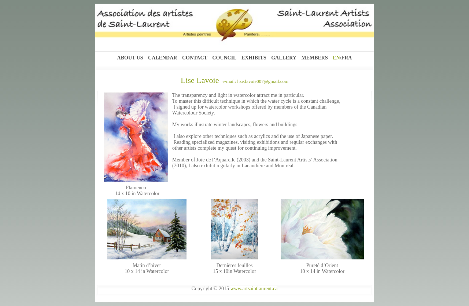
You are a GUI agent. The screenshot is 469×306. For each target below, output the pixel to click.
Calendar (162, 58)
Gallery (283, 58)
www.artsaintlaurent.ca (253, 288)
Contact (194, 58)
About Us (130, 58)
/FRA (346, 58)
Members (314, 58)
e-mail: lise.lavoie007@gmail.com (253, 81)
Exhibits (253, 58)
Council (224, 58)
